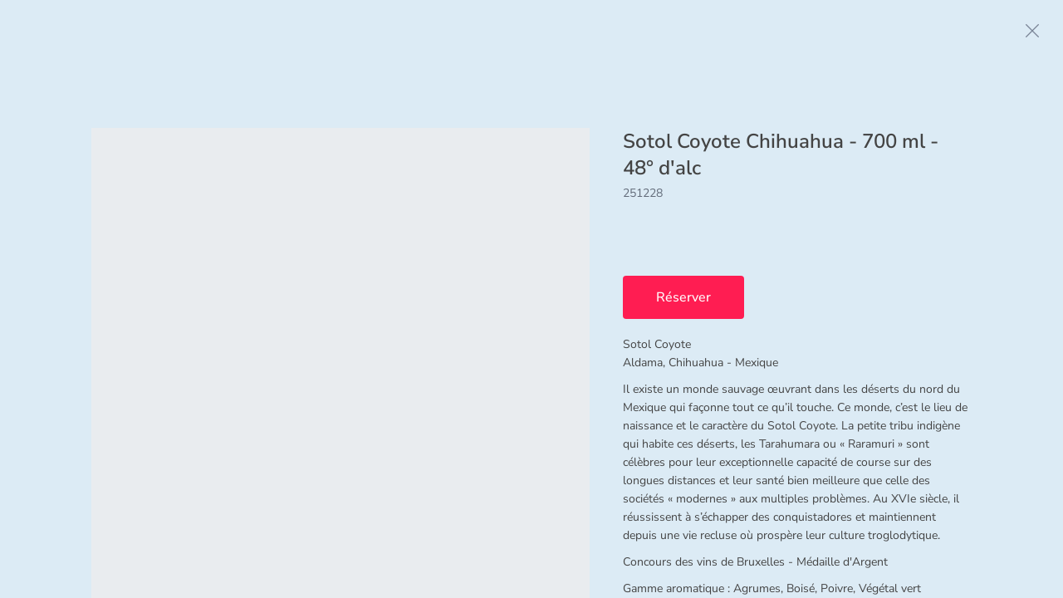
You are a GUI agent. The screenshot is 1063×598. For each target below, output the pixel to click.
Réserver (683, 297)
